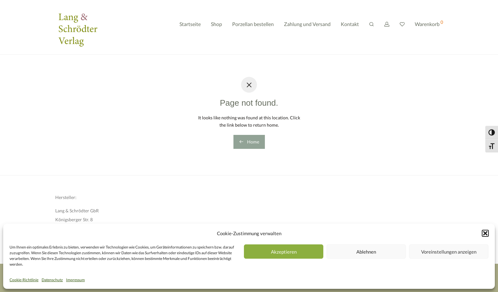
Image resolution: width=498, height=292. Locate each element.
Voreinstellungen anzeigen (448, 252)
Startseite (190, 28)
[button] (485, 233)
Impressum (75, 279)
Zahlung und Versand (307, 28)
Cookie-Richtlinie (24, 279)
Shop (216, 28)
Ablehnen (366, 252)
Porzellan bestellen (253, 28)
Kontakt (350, 28)
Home (249, 141)
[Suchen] (371, 28)
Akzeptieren (284, 252)
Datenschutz (52, 279)
